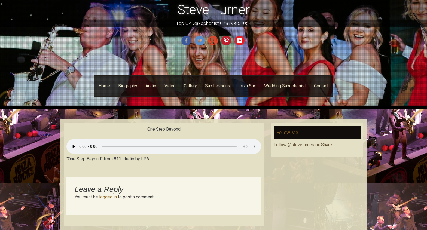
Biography (127, 85)
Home (104, 85)
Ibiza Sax (247, 85)
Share (326, 144)
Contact (321, 85)
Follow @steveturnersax (297, 144)
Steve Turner (214, 9)
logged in (108, 197)
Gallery (190, 85)
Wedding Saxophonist (285, 85)
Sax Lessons (217, 85)
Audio (150, 85)
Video (170, 85)
